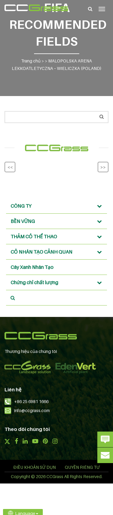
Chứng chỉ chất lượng (58, 282)
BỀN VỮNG (58, 221)
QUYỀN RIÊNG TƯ (82, 467)
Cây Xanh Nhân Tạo (32, 267)
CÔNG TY (58, 206)
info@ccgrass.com (32, 410)
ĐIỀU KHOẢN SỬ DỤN (34, 467)
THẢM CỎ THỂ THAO (58, 236)
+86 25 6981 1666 (31, 401)
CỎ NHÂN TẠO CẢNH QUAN (58, 252)
